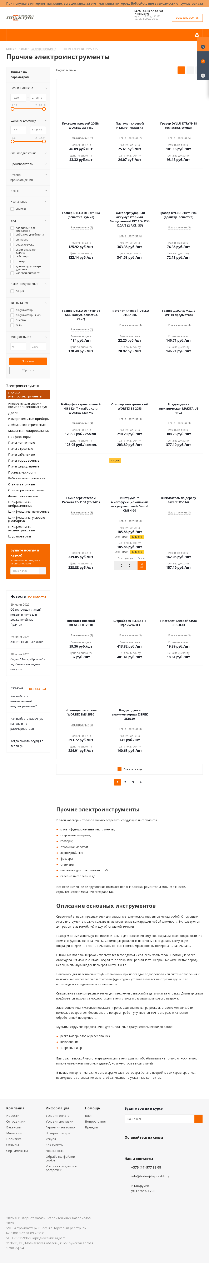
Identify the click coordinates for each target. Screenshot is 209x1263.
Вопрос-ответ (95, 1121)
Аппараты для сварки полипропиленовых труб (27, 405)
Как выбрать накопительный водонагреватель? (23, 701)
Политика (13, 1139)
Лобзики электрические (27, 425)
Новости (12, 1115)
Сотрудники (15, 1121)
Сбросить (28, 370)
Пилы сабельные (21, 454)
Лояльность (55, 1150)
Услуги (51, 1139)
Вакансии (13, 1127)
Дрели (13, 413)
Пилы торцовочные (23, 460)
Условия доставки (59, 1121)
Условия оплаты (58, 1115)
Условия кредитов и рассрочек (61, 1168)
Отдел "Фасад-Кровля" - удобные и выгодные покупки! (27, 664)
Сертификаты (17, 1150)
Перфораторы (19, 436)
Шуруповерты (19, 536)
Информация (57, 1108)
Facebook (139, 1147)
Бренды (91, 1127)
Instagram (149, 1147)
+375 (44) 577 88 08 (148, 11)
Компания (15, 1108)
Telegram (160, 1147)
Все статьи (37, 688)
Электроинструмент (23, 385)
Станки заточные (21, 484)
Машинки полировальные (29, 430)
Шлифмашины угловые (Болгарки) (26, 519)
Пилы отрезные (20, 448)
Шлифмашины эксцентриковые (21, 528)
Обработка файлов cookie (60, 1158)
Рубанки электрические (26, 478)
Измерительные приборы (28, 418)
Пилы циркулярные (23, 466)
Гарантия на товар (60, 1127)
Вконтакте (129, 1147)
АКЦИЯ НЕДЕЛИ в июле (26, 642)
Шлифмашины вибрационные (20, 504)
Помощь (92, 1108)
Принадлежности (22, 472)
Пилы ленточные (21, 442)
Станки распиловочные (26, 490)
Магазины (14, 1133)
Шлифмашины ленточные (28, 511)
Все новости (36, 597)
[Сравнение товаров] (203, 73)
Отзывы (12, 1145)
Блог (88, 1115)
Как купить (54, 1145)
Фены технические (23, 496)
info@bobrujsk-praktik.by (150, 1176)
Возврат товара (58, 1133)
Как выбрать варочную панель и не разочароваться (26, 724)
